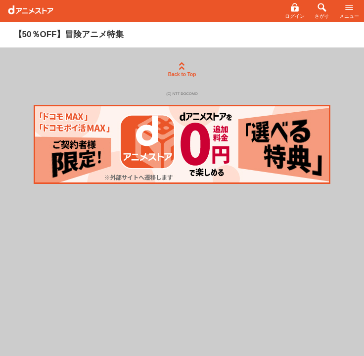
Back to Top (182, 69)
